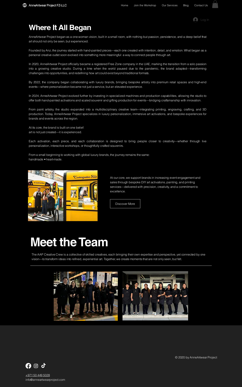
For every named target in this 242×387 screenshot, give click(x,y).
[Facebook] (28, 366)
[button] (215, 4)
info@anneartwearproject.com (45, 380)
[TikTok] (43, 366)
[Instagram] (36, 366)
